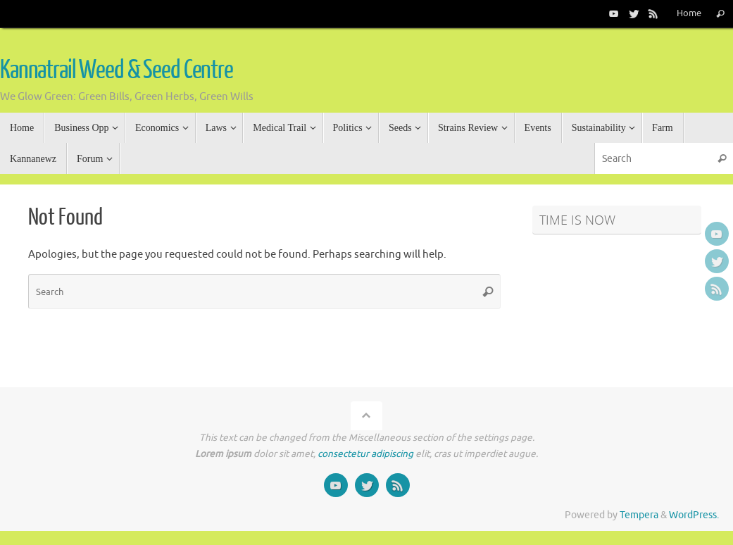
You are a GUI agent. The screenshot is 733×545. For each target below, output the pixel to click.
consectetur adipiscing (365, 454)
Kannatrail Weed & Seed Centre (116, 70)
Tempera (639, 515)
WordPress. (694, 515)
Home (689, 13)
